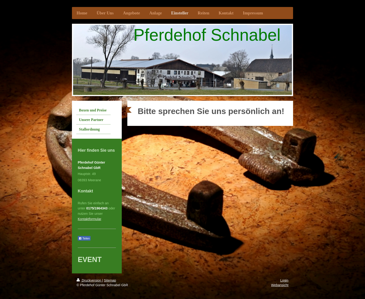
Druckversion (89, 280)
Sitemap (110, 280)
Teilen (84, 238)
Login (284, 280)
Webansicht (279, 285)
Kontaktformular (89, 219)
